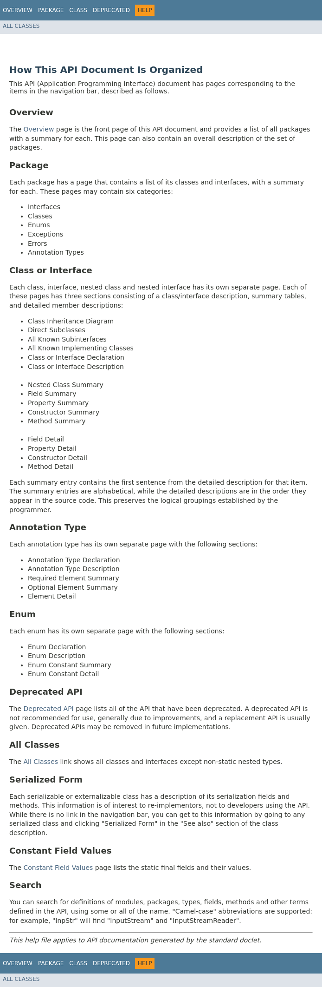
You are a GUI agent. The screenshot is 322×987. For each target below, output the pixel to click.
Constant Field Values (58, 867)
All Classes (21, 26)
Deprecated (111, 10)
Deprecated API (49, 708)
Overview (17, 10)
